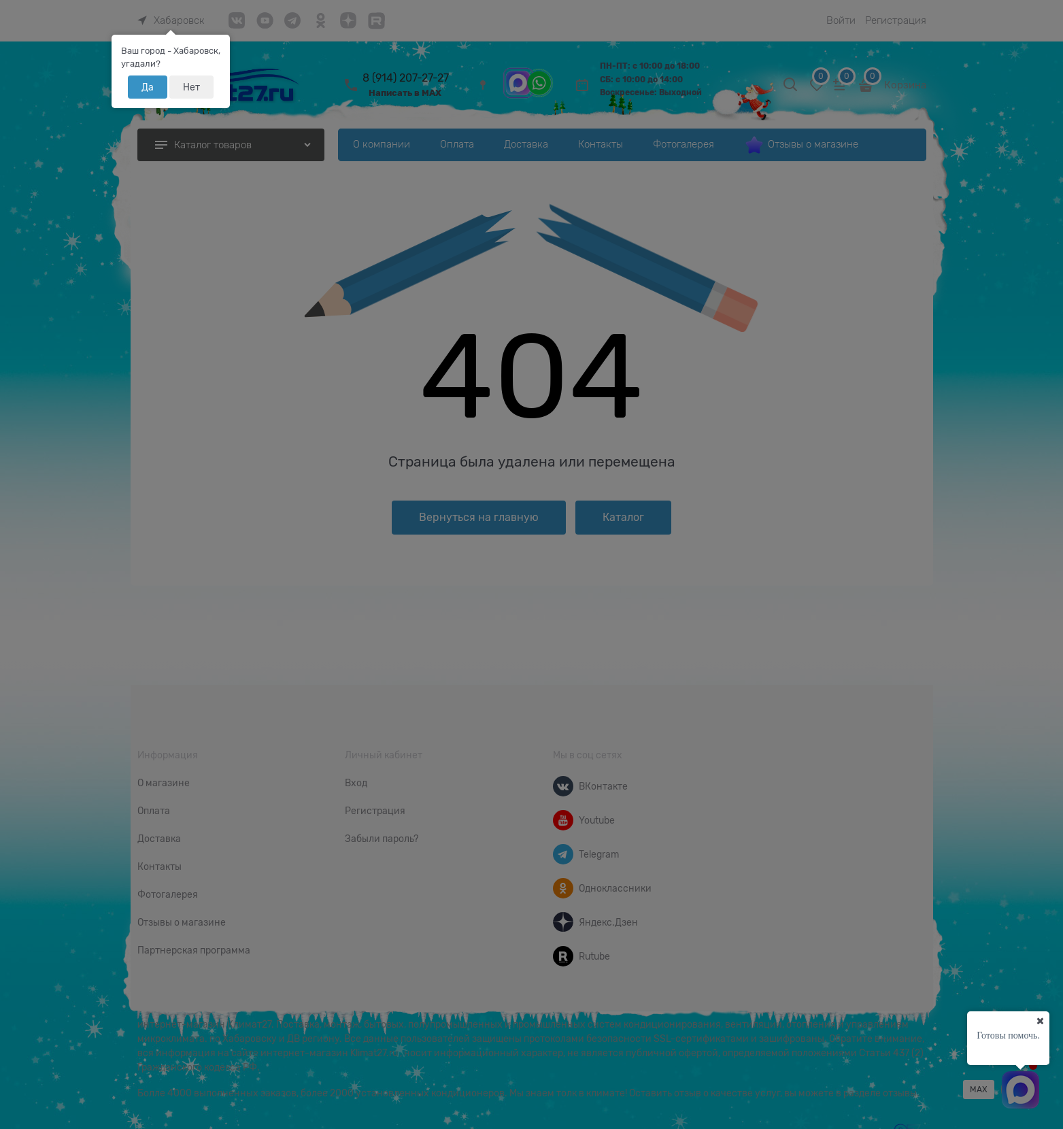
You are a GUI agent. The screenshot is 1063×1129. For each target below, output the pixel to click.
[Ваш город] (1040, 1021)
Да (147, 87)
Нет (191, 87)
